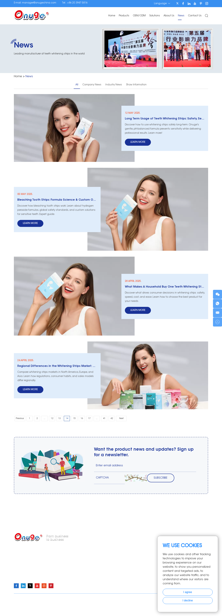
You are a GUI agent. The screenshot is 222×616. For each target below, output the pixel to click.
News (181, 16)
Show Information (136, 85)
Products (124, 16)
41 (104, 418)
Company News (91, 85)
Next (121, 418)
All (76, 85)
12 (52, 418)
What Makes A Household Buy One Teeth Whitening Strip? (165, 286)
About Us (169, 16)
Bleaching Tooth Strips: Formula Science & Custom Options (57, 200)
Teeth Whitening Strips (108, 547)
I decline (187, 600)
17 (89, 418)
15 (74, 418)
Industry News (113, 85)
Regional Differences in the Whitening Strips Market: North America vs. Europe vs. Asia (57, 366)
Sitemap (138, 599)
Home (111, 16)
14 (67, 418)
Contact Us (195, 16)
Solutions (154, 16)
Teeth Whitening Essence (110, 573)
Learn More (137, 142)
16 (82, 418)
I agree (187, 592)
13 (59, 418)
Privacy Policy (153, 599)
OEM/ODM (139, 16)
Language (162, 3)
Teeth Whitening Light (108, 563)
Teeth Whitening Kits (107, 568)
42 (111, 418)
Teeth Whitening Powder (109, 552)
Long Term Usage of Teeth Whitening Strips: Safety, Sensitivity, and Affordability (165, 118)
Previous (20, 418)
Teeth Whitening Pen (107, 558)
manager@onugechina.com (39, 3)
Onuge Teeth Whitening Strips (48, 606)
